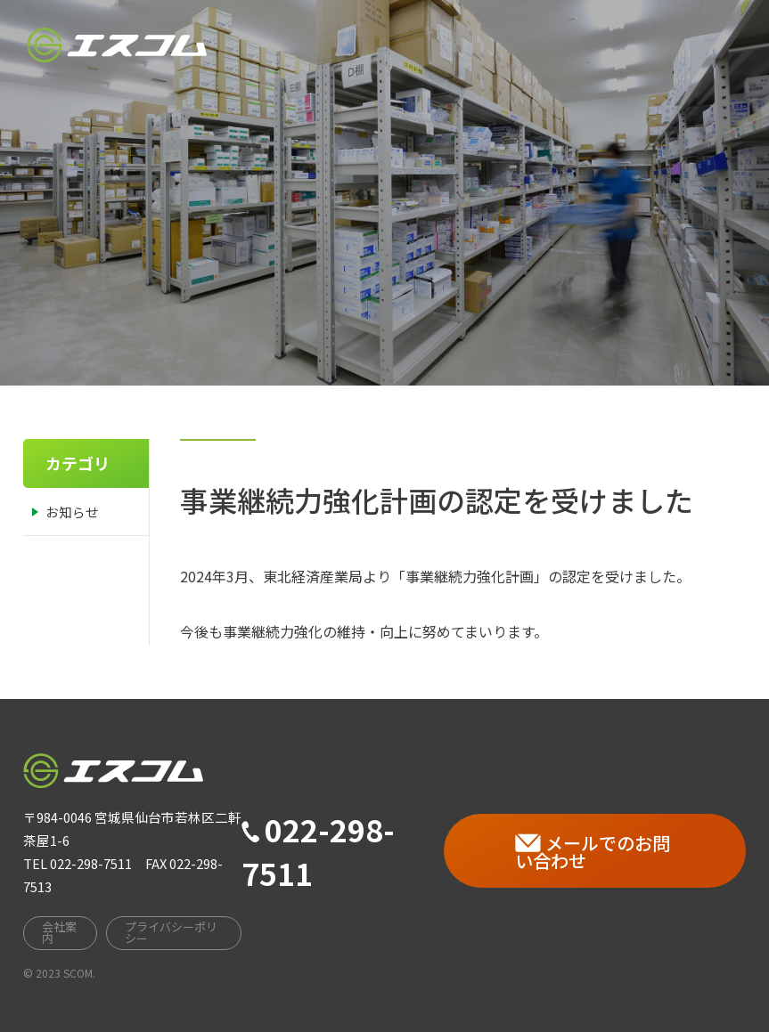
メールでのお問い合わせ (592, 852)
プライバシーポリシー (171, 932)
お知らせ (72, 511)
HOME (304, 36)
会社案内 (389, 31)
